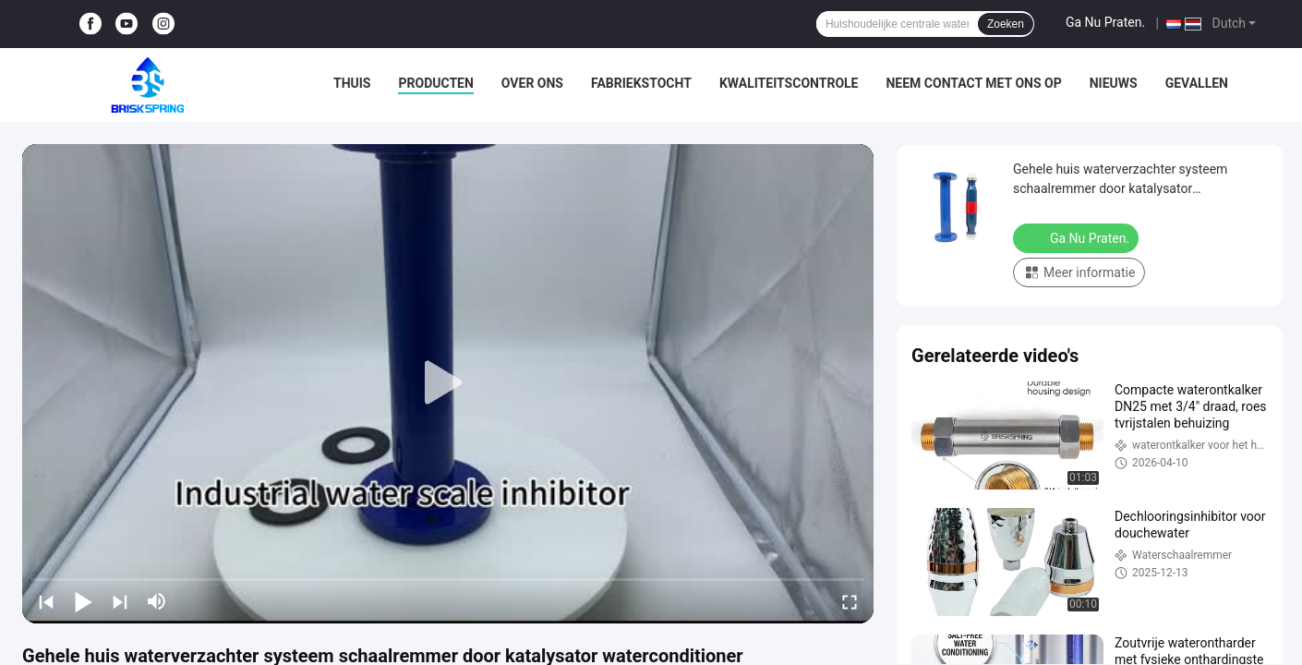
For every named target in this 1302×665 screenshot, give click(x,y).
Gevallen (1196, 83)
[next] (120, 601)
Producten (435, 83)
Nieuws (1114, 83)
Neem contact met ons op (973, 83)
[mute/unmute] (157, 601)
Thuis (352, 83)
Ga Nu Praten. (1105, 22)
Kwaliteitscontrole (789, 83)
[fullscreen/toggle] (849, 601)
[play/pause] (83, 601)
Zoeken (1005, 24)
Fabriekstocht (641, 83)
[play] (448, 383)
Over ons (532, 83)
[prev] (46, 601)
